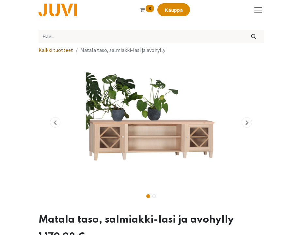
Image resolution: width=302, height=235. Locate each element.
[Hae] (253, 36)
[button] (55, 122)
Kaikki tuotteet (56, 50)
